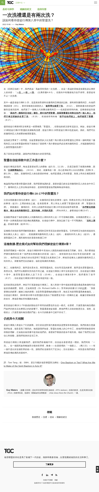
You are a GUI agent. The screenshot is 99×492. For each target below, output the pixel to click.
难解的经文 (25, 9)
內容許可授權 (48, 480)
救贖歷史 (36, 417)
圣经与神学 (8, 9)
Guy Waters (19, 24)
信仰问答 (42, 9)
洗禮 (45, 417)
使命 (52, 417)
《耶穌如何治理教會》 (39, 393)
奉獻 (56, 480)
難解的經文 (62, 417)
